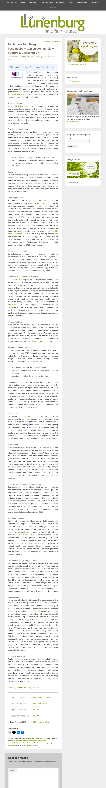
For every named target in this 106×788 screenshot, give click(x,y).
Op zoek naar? (12, 2)
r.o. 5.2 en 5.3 (36, 611)
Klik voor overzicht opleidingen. (77, 64)
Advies (70, 2)
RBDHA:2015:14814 (49, 78)
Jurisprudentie (82, 2)
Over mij (53, 8)
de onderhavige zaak (19, 106)
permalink (26, 745)
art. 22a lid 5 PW (33, 416)
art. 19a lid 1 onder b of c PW (38, 697)
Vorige (46, 41)
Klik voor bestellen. (73, 121)
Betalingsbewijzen (20, 743)
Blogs (23, 2)
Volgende (55, 41)
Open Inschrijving (46, 2)
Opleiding (32, 2)
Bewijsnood (31, 743)
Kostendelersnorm (48, 67)
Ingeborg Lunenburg (35, 57)
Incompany (60, 2)
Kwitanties (38, 743)
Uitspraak (46, 738)
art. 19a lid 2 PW (33, 710)
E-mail (69, 138)
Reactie (12, 770)
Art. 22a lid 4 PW (15, 280)
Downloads (95, 2)
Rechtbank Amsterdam (17, 94)
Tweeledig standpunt (17, 740)
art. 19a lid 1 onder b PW (36, 703)
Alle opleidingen (74, 81)
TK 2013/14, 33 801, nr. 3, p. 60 (40, 341)
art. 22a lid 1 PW (44, 203)
